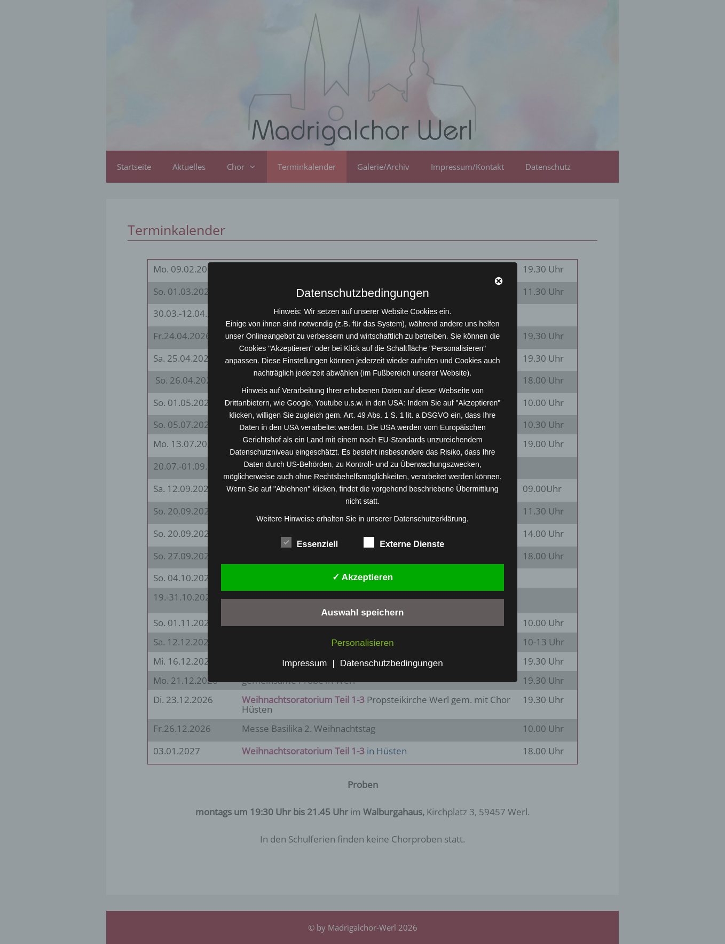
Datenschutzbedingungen (391, 663)
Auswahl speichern (362, 612)
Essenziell (309, 541)
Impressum (304, 663)
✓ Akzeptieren (362, 577)
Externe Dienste (404, 541)
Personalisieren (362, 643)
